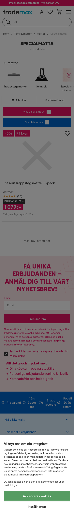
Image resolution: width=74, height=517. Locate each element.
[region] (37, 476)
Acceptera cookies (37, 496)
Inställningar (37, 506)
